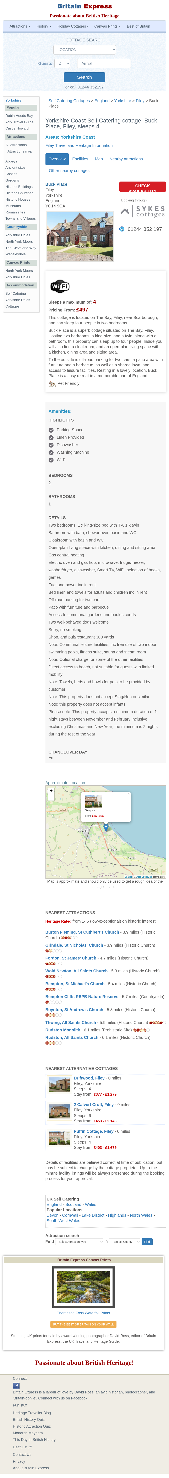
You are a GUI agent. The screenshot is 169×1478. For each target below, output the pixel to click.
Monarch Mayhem (28, 1433)
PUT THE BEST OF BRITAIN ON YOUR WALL (83, 1324)
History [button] (44, 26)
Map (99, 159)
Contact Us (22, 1455)
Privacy (19, 1461)
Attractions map (19, 151)
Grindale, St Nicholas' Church (74, 945)
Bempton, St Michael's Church (75, 983)
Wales (90, 1204)
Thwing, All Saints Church (70, 1022)
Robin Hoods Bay (19, 116)
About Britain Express (31, 1468)
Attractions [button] (20, 26)
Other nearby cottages (69, 170)
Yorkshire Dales (17, 235)
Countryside (16, 227)
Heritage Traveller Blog (32, 1413)
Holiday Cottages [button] (73, 26)
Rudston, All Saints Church (71, 1037)
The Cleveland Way (20, 248)
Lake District (93, 1215)
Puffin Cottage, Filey (94, 1131)
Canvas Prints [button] (107, 26)
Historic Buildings (19, 187)
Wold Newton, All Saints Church (76, 971)
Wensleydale (15, 254)
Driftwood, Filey (89, 1078)
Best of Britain (138, 26)
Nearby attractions (126, 159)
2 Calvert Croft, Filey (94, 1104)
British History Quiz (29, 1419)
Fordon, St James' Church (70, 958)
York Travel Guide (19, 122)
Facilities (80, 159)
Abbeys (11, 161)
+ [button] (51, 791)
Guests (45, 63)
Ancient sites (15, 168)
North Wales (141, 1215)
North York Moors (19, 242)
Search (84, 77)
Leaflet (128, 877)
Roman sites (15, 212)
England (102, 100)
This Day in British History (34, 1440)
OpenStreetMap (144, 877)
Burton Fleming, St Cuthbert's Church (82, 932)
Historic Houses (17, 199)
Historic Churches (19, 193)
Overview (57, 159)
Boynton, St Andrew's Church (74, 1009)
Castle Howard (17, 128)
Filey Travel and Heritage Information (79, 145)
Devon (53, 1215)
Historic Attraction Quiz (32, 1426)
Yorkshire (122, 100)
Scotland (73, 1204)
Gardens (12, 180)
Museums (13, 206)
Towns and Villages (20, 218)
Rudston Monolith (62, 1030)
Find (49, 1241)
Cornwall (70, 1215)
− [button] (51, 797)
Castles (11, 174)
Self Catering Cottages (69, 100)
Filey (140, 100)
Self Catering (15, 294)
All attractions (16, 145)
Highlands (117, 1215)
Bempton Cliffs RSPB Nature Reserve (82, 996)
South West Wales (63, 1220)
